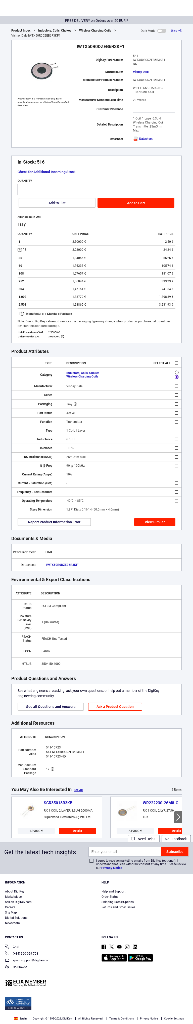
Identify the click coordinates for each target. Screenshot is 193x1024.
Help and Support (113, 891)
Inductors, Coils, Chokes (54, 30)
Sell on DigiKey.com (18, 902)
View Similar (155, 522)
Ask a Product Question (115, 707)
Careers (10, 907)
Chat (12, 947)
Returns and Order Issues (118, 907)
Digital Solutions (16, 918)
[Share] (176, 30)
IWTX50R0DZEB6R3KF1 (63, 565)
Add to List (57, 203)
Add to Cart (136, 203)
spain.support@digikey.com (28, 960)
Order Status (110, 897)
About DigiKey (14, 891)
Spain (20, 1018)
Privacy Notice (111, 868)
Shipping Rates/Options (118, 902)
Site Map (11, 912)
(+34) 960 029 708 (21, 954)
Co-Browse (16, 967)
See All (78, 790)
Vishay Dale (141, 72)
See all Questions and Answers (50, 707)
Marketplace (13, 897)
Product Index (20, 30)
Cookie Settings (174, 1018)
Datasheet (143, 139)
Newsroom (12, 923)
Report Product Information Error (54, 522)
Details (77, 831)
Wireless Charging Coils (95, 30)
